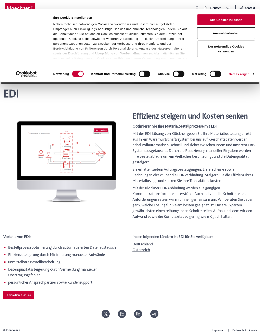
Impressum (218, 330)
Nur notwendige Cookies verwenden (226, 40)
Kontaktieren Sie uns (18, 295)
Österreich (141, 249)
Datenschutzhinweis (244, 330)
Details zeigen (239, 65)
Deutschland (142, 244)
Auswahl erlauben (226, 24)
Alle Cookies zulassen (226, 10)
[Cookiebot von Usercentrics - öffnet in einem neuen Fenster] (26, 65)
